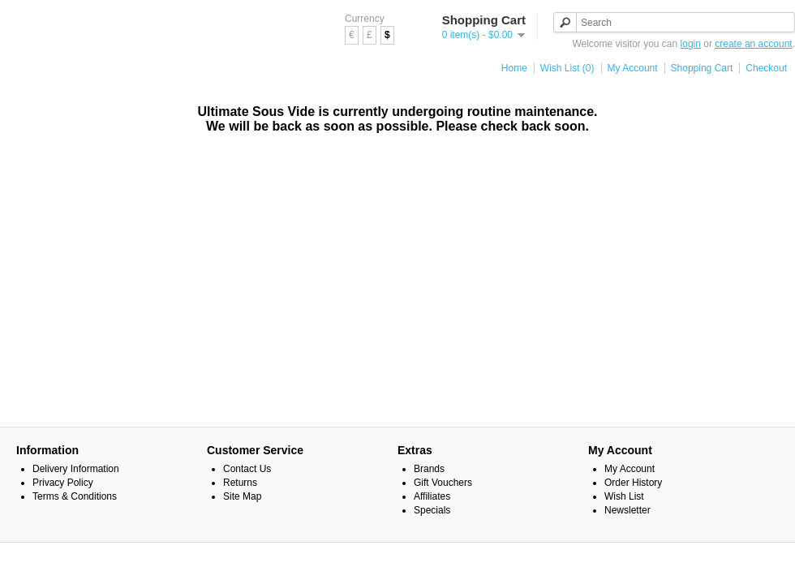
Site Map (242, 496)
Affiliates (432, 496)
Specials (432, 510)
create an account (753, 43)
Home (514, 68)
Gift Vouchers (443, 482)
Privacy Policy (62, 482)
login (691, 43)
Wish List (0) (567, 68)
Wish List (624, 496)
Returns (240, 482)
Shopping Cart (702, 68)
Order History (633, 482)
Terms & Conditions (74, 496)
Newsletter (627, 510)
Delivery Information (75, 468)
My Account (633, 68)
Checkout (766, 68)
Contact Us (247, 468)
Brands (429, 468)
